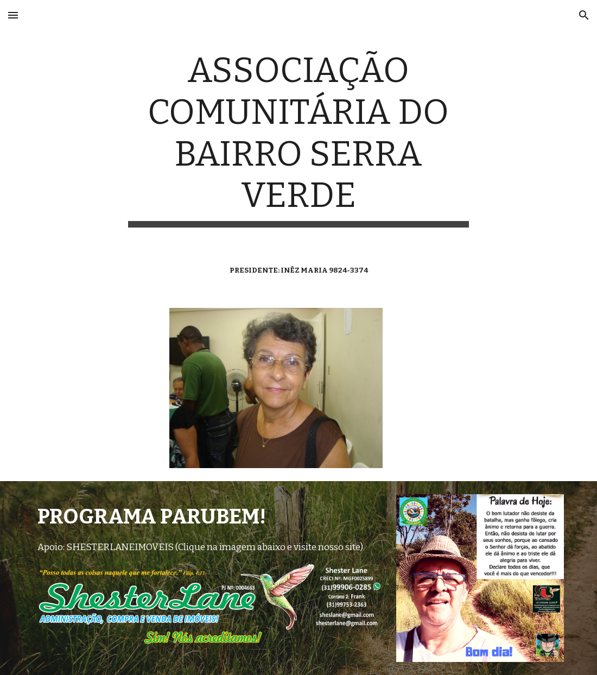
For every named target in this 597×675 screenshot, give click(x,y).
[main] (298, 139)
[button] (13, 15)
